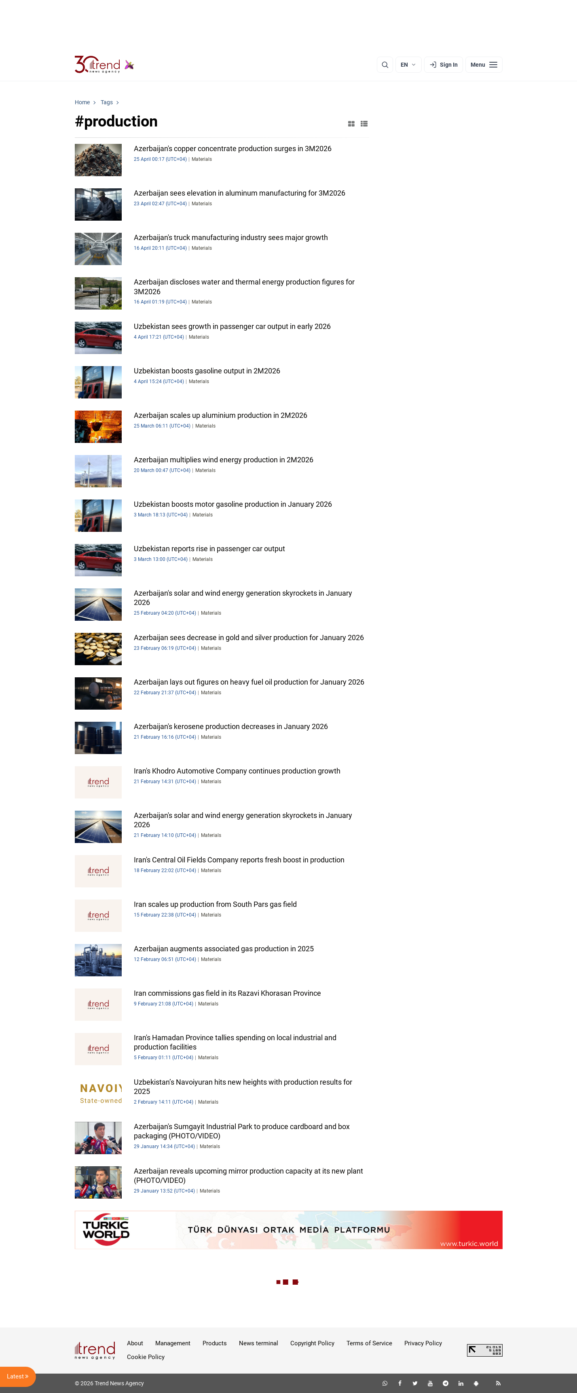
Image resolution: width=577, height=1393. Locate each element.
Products (215, 1343)
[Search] (385, 65)
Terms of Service (369, 1343)
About (135, 1343)
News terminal (258, 1343)
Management (172, 1343)
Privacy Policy (423, 1343)
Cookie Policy (146, 1357)
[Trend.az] (105, 65)
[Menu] (484, 65)
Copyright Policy (312, 1343)
